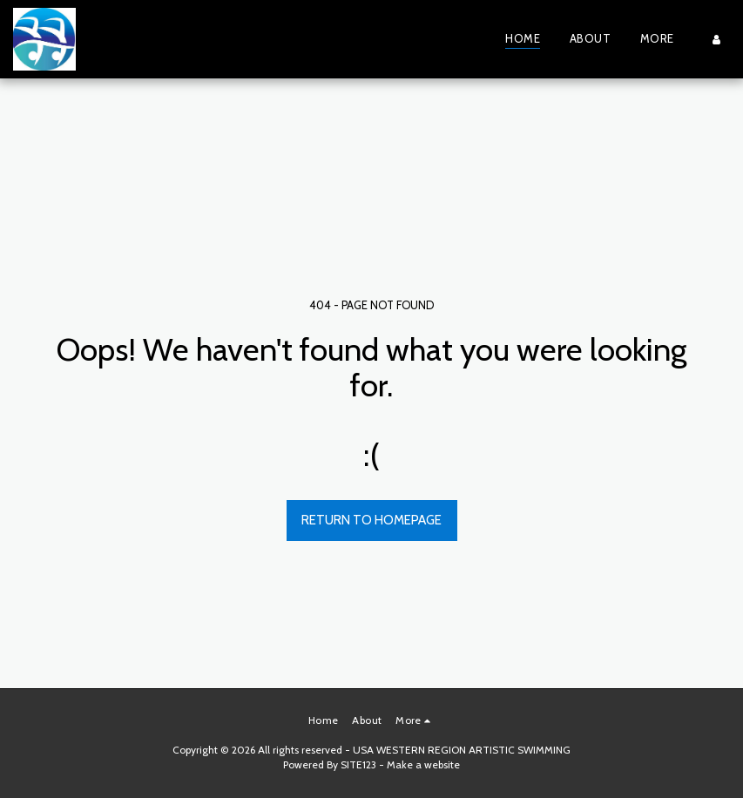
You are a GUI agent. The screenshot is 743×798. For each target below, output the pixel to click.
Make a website (423, 764)
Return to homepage (371, 520)
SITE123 (358, 764)
